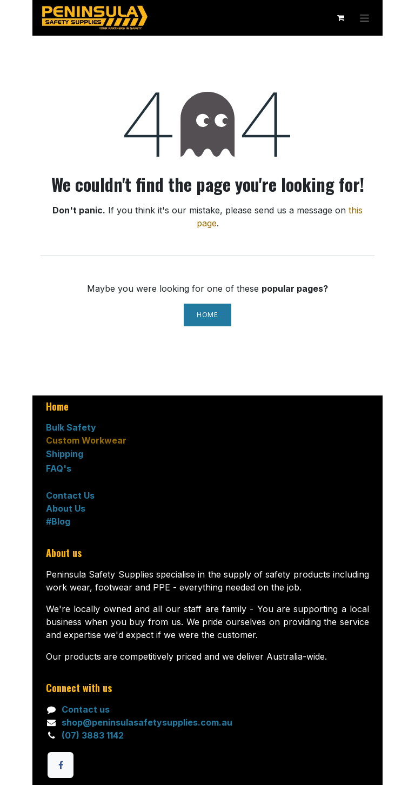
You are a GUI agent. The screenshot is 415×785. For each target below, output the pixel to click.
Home (207, 315)
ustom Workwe (84, 440)
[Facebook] (60, 765)
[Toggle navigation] (364, 18)
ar (121, 440)
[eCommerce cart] (340, 18)
